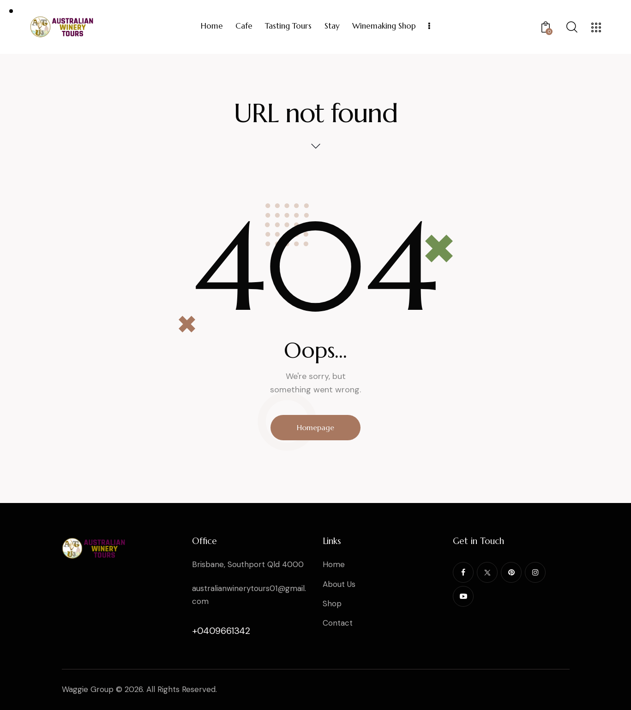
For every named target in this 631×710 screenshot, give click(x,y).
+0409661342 (221, 631)
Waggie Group (88, 689)
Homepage (315, 427)
